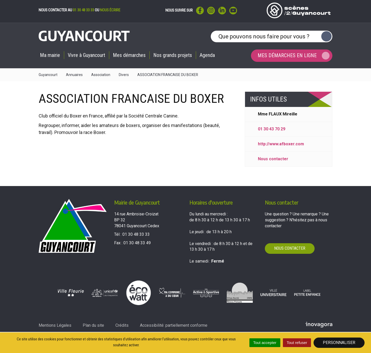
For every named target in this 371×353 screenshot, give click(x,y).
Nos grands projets (172, 55)
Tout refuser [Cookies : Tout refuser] (297, 342)
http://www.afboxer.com (281, 143)
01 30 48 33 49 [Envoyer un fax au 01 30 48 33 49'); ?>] (137, 242)
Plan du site (93, 325)
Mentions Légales (55, 325)
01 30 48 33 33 (83, 10)
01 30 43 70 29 (271, 129)
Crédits (122, 325)
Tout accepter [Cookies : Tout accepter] (264, 342)
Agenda (207, 55)
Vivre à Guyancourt (86, 55)
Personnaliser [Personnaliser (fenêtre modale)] (339, 342)
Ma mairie (50, 55)
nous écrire (110, 10)
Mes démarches (129, 55)
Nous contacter (273, 158)
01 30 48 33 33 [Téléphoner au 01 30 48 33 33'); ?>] (136, 234)
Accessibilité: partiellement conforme (173, 325)
